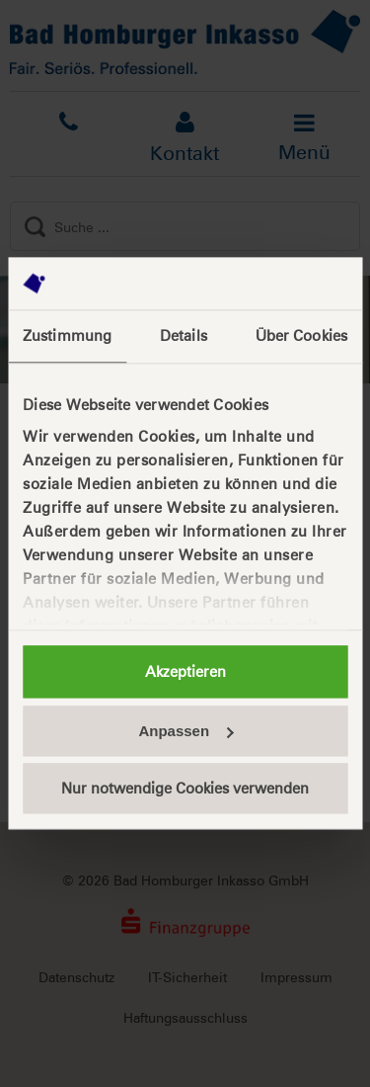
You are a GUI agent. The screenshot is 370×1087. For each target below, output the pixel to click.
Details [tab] (183, 335)
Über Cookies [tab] (301, 335)
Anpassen (185, 730)
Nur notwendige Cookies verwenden (185, 788)
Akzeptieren (185, 671)
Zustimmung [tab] (67, 335)
